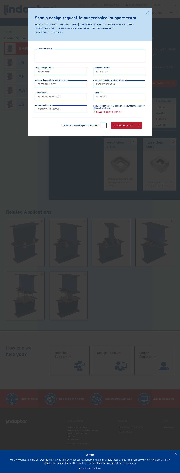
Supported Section (102, 68)
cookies (22, 459)
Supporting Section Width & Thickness (52, 80)
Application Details (44, 49)
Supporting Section (44, 68)
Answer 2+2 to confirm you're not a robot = (80, 125)
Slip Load (99, 93)
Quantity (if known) (44, 105)
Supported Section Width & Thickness (111, 80)
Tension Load (41, 93)
